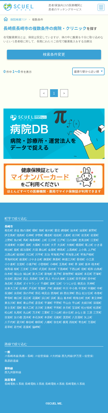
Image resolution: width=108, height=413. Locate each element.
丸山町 (27, 312)
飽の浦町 (25, 230)
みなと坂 (80, 312)
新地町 (48, 273)
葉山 (60, 298)
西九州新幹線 (13, 372)
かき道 (98, 245)
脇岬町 (36, 327)
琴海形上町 (72, 254)
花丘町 (27, 298)
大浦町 (21, 245)
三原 (89, 312)
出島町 (23, 288)
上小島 (82, 249)
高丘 (26, 278)
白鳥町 (98, 269)
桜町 (16, 269)
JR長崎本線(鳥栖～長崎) (19, 356)
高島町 (34, 278)
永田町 (18, 293)
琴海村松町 (11, 259)
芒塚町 (97, 273)
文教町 (48, 307)
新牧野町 (68, 273)
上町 (44, 240)
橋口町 (18, 298)
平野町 (58, 302)
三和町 (34, 269)
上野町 (9, 240)
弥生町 (58, 322)
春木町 (68, 298)
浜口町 (46, 298)
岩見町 (85, 235)
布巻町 (98, 293)
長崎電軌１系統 (14, 383)
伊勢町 (39, 235)
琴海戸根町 (87, 254)
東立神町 (96, 298)
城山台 (18, 273)
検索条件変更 (54, 54)
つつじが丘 (70, 283)
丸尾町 (18, 312)
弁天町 (67, 307)
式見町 (43, 269)
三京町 (24, 269)
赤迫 (16, 230)
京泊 (47, 254)
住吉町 (9, 278)
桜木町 (95, 264)
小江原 (90, 259)
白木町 (9, 273)
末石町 (88, 273)
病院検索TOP (15, 19)
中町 (99, 288)
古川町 (39, 307)
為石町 (9, 283)
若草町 (9, 327)
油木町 (74, 230)
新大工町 (37, 273)
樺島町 (61, 249)
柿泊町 (9, 249)
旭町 (41, 230)
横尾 (65, 322)
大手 (53, 245)
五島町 (63, 264)
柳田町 (39, 322)
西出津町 (69, 293)
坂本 (87, 264)
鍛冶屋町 (25, 249)
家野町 (93, 230)
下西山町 (74, 269)
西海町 (55, 293)
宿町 (84, 269)
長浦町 (9, 293)
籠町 (16, 249)
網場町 (65, 230)
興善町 (57, 259)
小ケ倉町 (10, 264)
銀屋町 (23, 259)
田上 (48, 278)
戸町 (50, 288)
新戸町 (58, 273)
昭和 (90, 269)
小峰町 (54, 264)
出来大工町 (11, 288)
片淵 (35, 249)
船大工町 (28, 307)
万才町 (36, 312)
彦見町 (39, 302)
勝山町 (43, 249)
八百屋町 (77, 317)
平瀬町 (48, 302)
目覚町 (9, 317)
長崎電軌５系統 (75, 383)
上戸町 (92, 249)
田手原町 (81, 278)
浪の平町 (28, 293)
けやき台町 (35, 259)
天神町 (91, 283)
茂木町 (27, 317)
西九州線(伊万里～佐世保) (77, 356)
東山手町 (28, 302)
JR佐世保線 (41, 356)
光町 (87, 298)
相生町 (9, 230)
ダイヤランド (31, 283)
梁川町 (21, 322)
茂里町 (67, 317)
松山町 (9, 312)
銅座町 (58, 288)
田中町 (92, 278)
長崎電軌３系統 (34, 383)
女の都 (18, 317)
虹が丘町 (87, 293)
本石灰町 (37, 317)
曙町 (35, 230)
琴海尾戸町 (58, 254)
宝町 (41, 278)
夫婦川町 (86, 302)
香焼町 (81, 259)
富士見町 (10, 307)
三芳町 (97, 312)
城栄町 (79, 273)
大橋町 (70, 245)
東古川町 (10, 302)
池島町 (21, 235)
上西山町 (10, 254)
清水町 (52, 269)
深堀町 (97, 302)
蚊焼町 (21, 254)
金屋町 (52, 249)
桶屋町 (80, 245)
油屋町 (83, 230)
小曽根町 (43, 264)
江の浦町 (72, 240)
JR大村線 (55, 356)
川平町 (39, 254)
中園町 (92, 288)
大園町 (36, 245)
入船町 (67, 235)
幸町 (71, 264)
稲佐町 (58, 235)
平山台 (67, 302)
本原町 (48, 317)
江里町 (94, 240)
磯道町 (48, 235)
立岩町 (70, 278)
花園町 (36, 298)
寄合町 (82, 322)
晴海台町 (78, 298)
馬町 (26, 240)
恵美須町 (84, 240)
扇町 (28, 245)
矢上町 (88, 317)
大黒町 (18, 283)
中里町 (82, 288)
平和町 (58, 307)
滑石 (38, 293)
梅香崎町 (35, 240)
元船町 (58, 317)
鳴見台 (46, 293)
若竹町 (18, 327)
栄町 (81, 264)
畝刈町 (49, 230)
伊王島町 (10, 235)
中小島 (73, 288)
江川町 (52, 240)
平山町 (76, 302)
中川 (65, 288)
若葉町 (27, 327)
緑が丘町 (68, 312)
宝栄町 (76, 307)
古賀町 (21, 264)
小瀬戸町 (31, 264)
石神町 (30, 235)
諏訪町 (18, 278)
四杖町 (73, 322)
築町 (52, 283)
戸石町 (33, 288)
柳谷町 (30, 322)
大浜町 (61, 245)
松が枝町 (86, 307)
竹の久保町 (59, 278)
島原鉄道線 (11, 360)
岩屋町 (94, 235)
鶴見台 (82, 283)
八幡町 (48, 322)
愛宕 (57, 230)
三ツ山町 (56, 312)
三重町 (46, 312)
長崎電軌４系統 (55, 383)
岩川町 (76, 235)
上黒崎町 (72, 249)
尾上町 (89, 245)
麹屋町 (47, 259)
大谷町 (46, 245)
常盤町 (42, 288)
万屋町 (92, 322)
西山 (78, 293)
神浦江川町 (69, 259)
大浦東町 (10, 245)
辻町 (59, 283)
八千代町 (10, 322)
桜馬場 (9, 269)
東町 (19, 302)
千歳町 (45, 283)
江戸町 (61, 240)
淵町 (19, 307)
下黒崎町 (62, 269)
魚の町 (18, 240)
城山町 (27, 273)
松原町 (97, 307)
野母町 (9, 298)
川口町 (30, 254)
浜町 (53, 298)
